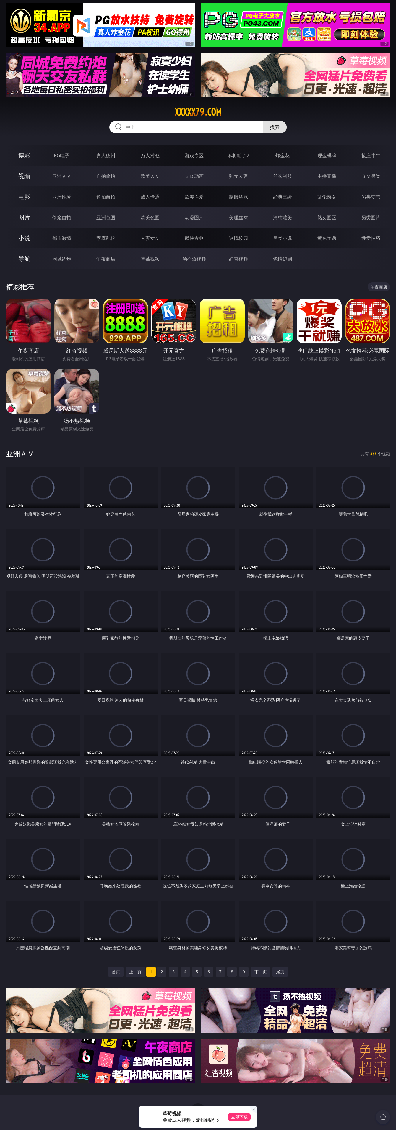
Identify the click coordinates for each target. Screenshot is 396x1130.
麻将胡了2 (238, 155)
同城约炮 (61, 259)
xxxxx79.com (198, 112)
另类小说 (282, 238)
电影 (24, 197)
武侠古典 (194, 238)
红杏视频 (238, 259)
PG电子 (61, 155)
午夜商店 (105, 259)
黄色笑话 (326, 238)
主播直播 (326, 176)
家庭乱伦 (105, 238)
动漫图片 (194, 217)
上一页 (135, 972)
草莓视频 (150, 259)
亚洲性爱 (61, 197)
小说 (24, 238)
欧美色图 (150, 217)
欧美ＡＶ (150, 176)
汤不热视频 (194, 259)
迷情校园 (238, 238)
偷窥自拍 (61, 217)
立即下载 (239, 1117)
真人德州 (105, 155)
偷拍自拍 (105, 197)
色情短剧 (282, 259)
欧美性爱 (194, 197)
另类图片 (370, 217)
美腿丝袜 (238, 217)
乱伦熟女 (326, 197)
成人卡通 (150, 197)
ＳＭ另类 (370, 176)
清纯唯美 (282, 217)
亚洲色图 (105, 217)
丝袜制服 (282, 176)
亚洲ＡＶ (61, 176)
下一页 (260, 972)
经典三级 (282, 197)
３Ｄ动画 (194, 176)
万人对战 (150, 155)
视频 (24, 176)
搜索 (275, 127)
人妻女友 (150, 238)
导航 (24, 259)
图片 (24, 217)
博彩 (24, 155)
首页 (116, 972)
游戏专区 (194, 155)
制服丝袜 (238, 197)
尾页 (280, 972)
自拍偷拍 (105, 176)
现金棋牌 (326, 155)
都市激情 (61, 238)
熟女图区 (326, 217)
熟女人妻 (238, 176)
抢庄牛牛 (370, 155)
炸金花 (282, 155)
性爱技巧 (370, 238)
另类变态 (370, 197)
